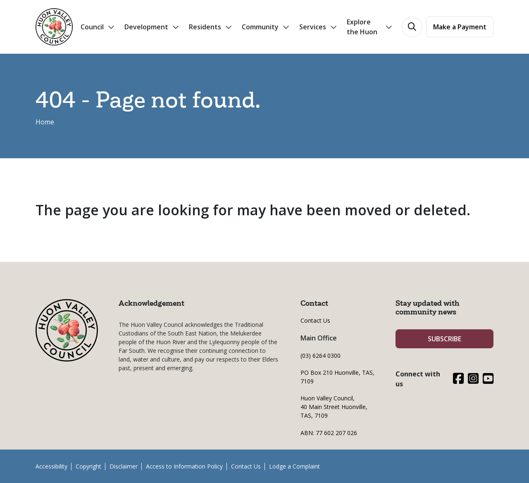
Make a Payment (459, 26)
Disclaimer (124, 466)
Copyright (88, 466)
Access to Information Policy (184, 466)
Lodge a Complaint (294, 466)
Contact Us (315, 320)
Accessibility (51, 466)
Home (45, 121)
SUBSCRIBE (444, 338)
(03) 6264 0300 (320, 355)
